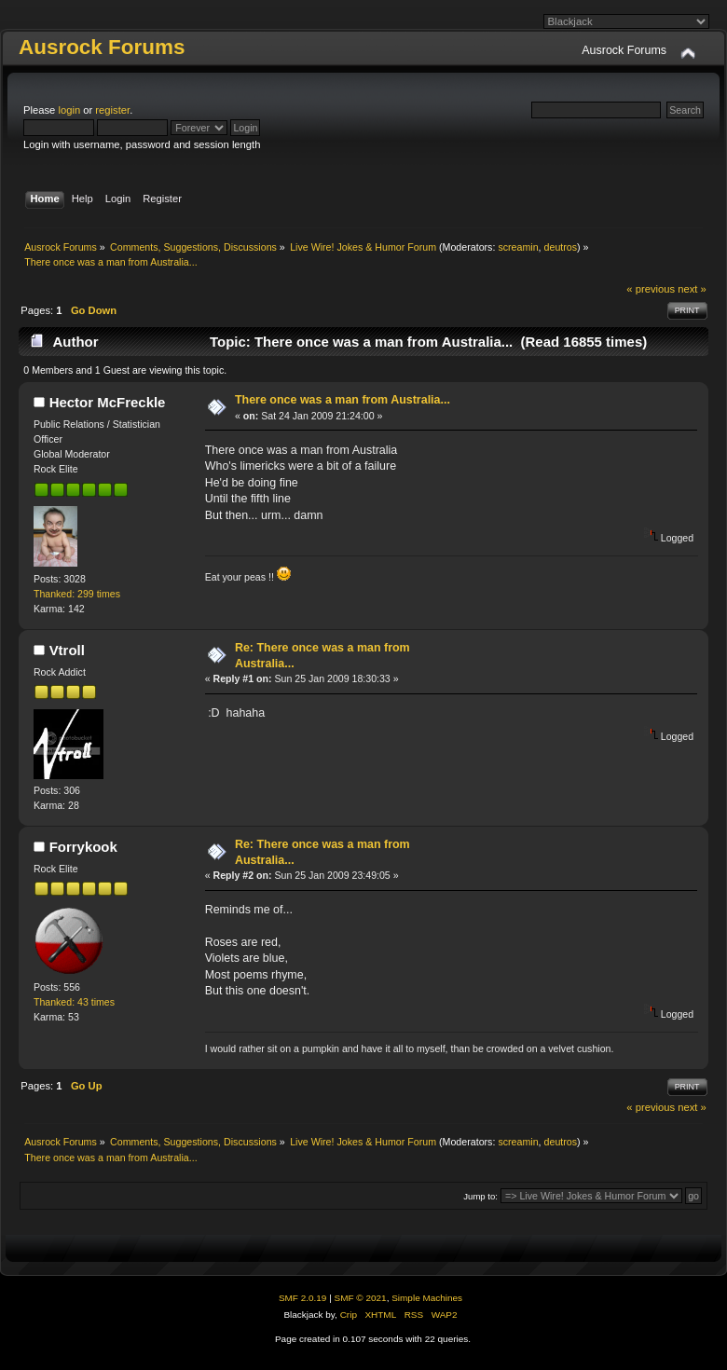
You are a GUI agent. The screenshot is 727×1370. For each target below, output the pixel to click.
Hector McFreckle (107, 402)
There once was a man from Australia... (342, 399)
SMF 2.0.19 (303, 1298)
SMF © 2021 (361, 1298)
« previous (650, 289)
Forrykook (83, 847)
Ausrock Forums (102, 47)
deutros (561, 247)
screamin (518, 247)
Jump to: (480, 1196)
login (69, 110)
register (112, 110)
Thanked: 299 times (77, 593)
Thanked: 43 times (74, 1001)
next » (692, 289)
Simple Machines (426, 1298)
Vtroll (67, 650)
